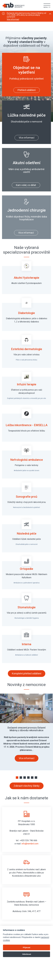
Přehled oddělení (27, 90)
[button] (17, 777)
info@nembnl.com (29, 843)
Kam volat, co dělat (26, 185)
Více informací (13, 19)
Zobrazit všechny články (26, 785)
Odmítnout (26, 954)
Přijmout (26, 947)
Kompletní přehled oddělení (26, 673)
